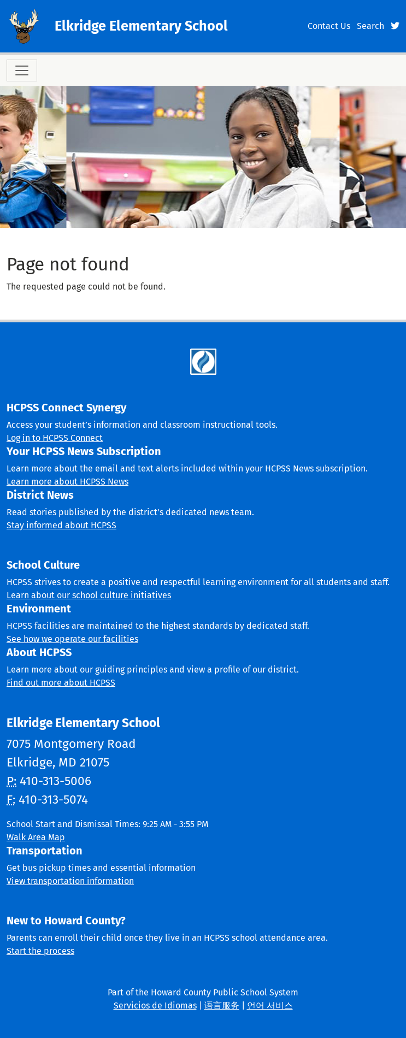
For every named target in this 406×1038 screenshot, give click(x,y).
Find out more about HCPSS (61, 682)
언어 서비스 (270, 1005)
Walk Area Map (36, 837)
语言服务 (221, 1005)
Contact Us (329, 26)
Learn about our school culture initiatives (89, 595)
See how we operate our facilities (72, 639)
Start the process (40, 951)
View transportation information (70, 881)
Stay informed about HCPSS (61, 525)
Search (370, 26)
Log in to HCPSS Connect (55, 438)
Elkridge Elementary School (141, 25)
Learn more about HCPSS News (67, 481)
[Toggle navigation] (22, 70)
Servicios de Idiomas (155, 1005)
